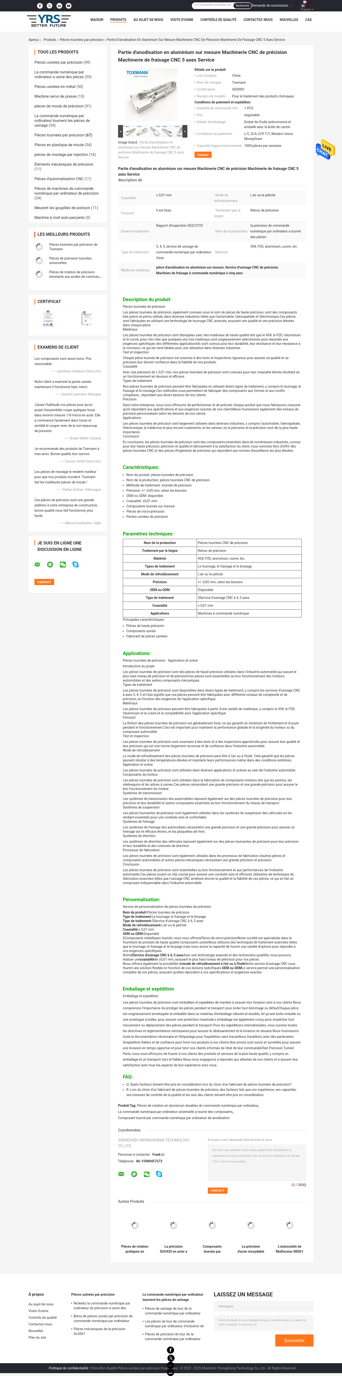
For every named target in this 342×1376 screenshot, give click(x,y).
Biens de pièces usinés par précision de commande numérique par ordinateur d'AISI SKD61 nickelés (103, 1319)
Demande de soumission (270, 5)
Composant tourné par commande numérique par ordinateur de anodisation (174, 1118)
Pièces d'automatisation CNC (59, 179)
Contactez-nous (258, 20)
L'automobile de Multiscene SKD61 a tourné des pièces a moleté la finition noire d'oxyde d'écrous (290, 1249)
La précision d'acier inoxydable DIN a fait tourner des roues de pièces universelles (251, 1249)
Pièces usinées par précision (58, 62)
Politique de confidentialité (68, 1368)
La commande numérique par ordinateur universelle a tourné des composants (175, 1112)
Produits (118, 20)
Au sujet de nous (148, 20)
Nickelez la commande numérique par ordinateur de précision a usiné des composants (102, 1306)
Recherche (242, 5)
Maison (96, 20)
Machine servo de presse (55, 96)
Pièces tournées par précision (82, 40)
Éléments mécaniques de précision (63, 164)
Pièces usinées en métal (54, 86)
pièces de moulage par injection (61, 154)
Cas (308, 20)
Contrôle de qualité (218, 20)
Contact (203, 155)
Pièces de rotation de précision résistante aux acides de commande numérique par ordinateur (76, 276)
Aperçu (33, 40)
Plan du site (37, 1337)
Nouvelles (289, 20)
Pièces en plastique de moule (59, 145)
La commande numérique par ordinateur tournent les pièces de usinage (62, 121)
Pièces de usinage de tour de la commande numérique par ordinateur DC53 (173, 1312)
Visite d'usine (181, 20)
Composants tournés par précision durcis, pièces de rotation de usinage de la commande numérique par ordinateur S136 (212, 1249)
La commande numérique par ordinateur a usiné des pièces (59, 74)
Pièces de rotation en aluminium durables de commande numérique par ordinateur (197, 1105)
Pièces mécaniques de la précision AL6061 (99, 1331)
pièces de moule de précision (59, 106)
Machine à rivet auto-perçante (59, 217)
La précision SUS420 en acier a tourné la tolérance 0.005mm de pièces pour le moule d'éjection (174, 1249)
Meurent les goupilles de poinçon (62, 208)
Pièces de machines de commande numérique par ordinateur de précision (66, 191)
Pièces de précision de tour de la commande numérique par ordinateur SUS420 (173, 1337)
